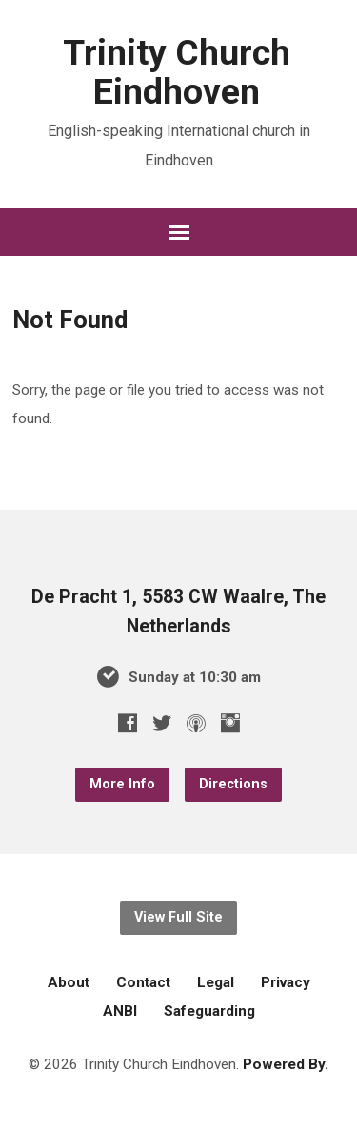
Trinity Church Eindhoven (176, 71)
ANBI (120, 1011)
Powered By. (285, 1064)
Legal (215, 982)
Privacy (285, 982)
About (68, 982)
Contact (143, 982)
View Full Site (178, 917)
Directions (233, 784)
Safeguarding (209, 1011)
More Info (122, 784)
